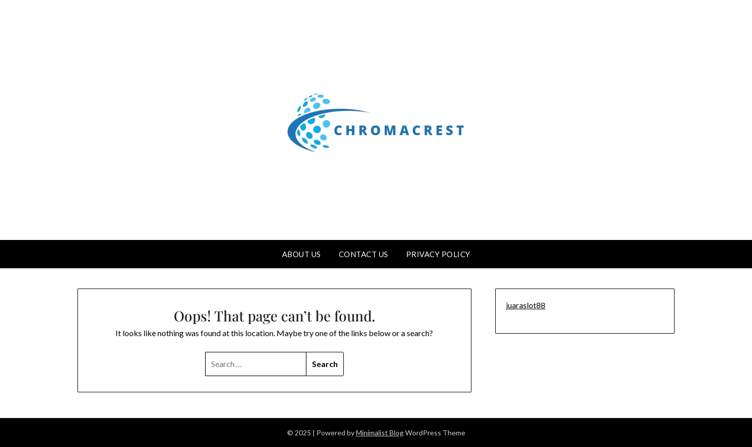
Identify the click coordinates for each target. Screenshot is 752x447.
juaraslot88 (525, 305)
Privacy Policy (438, 254)
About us (301, 254)
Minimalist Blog (380, 432)
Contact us (363, 254)
